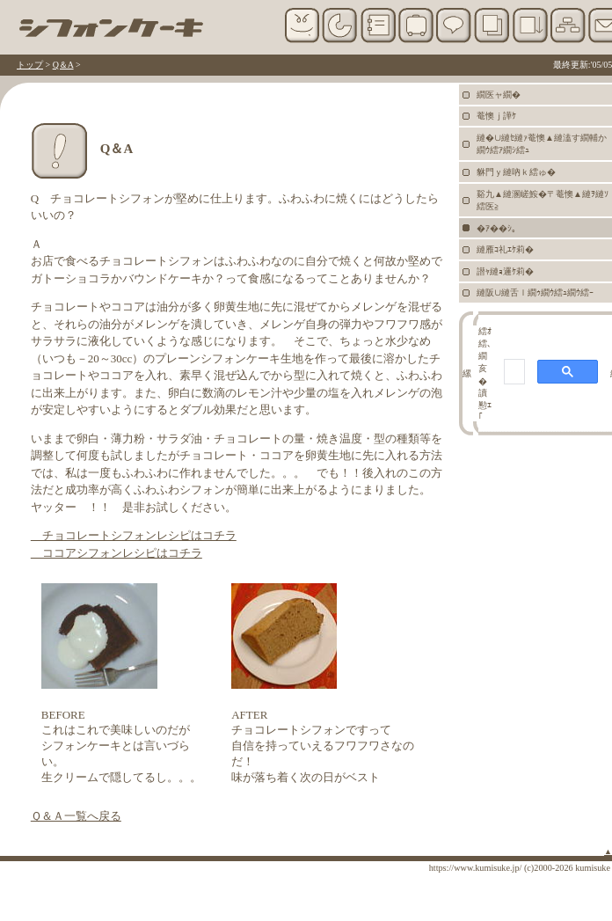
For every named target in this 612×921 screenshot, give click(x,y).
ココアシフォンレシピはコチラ (116, 552)
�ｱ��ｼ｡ (496, 228)
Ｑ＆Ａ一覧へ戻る (76, 815)
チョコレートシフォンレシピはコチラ (134, 535)
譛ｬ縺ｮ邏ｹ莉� (505, 271)
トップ (30, 64)
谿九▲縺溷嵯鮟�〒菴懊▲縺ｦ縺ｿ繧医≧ (542, 200)
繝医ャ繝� (499, 94)
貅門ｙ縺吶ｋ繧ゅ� (516, 172)
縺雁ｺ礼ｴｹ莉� (505, 249)
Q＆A (63, 64)
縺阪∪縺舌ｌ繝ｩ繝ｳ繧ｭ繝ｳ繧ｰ (535, 292)
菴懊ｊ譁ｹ (496, 116)
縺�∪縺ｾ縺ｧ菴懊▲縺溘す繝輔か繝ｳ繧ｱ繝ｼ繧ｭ (542, 144)
